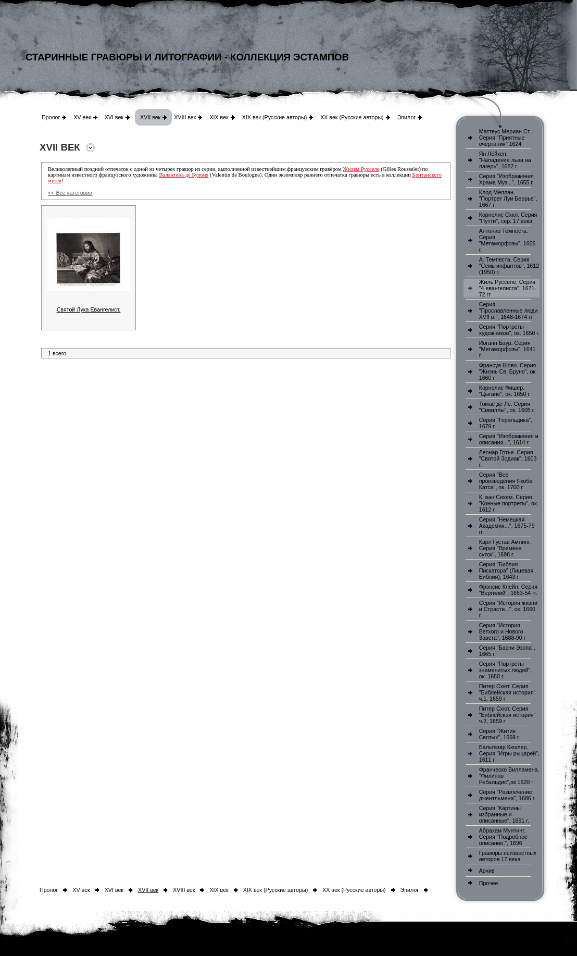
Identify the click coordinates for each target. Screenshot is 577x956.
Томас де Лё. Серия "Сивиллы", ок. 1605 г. (507, 407)
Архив (487, 870)
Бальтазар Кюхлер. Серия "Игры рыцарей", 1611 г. (509, 753)
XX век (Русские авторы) (351, 117)
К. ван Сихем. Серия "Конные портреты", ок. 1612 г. (508, 503)
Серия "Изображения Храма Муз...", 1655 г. (506, 179)
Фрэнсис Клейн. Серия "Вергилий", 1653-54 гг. (508, 589)
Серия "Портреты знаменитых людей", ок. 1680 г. (505, 670)
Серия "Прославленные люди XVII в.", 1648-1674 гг (508, 310)
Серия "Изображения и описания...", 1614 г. (508, 439)
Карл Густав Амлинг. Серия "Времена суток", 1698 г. (505, 548)
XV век (82, 117)
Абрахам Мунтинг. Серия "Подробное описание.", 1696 (503, 836)
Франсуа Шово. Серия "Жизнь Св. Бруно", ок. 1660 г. (508, 371)
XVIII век (185, 117)
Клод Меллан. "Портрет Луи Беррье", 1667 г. (508, 198)
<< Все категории (70, 193)
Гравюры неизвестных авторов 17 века (507, 856)
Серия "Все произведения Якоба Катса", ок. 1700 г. (506, 480)
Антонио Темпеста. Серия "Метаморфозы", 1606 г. (507, 240)
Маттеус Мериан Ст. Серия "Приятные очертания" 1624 (505, 137)
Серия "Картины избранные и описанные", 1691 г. (504, 814)
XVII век (150, 117)
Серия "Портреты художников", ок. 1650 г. (509, 330)
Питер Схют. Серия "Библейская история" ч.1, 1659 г (507, 692)
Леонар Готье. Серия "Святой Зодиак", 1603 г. (508, 458)
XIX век (218, 117)
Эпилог (406, 117)
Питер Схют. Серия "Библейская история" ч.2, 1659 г (507, 714)
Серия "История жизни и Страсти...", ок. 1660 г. (508, 609)
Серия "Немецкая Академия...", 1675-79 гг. (507, 525)
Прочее (488, 883)
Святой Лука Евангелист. (89, 309)
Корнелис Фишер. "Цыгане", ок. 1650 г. (505, 390)
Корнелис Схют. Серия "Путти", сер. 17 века (508, 218)
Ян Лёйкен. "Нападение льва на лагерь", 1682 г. (505, 160)
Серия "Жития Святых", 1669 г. (499, 734)
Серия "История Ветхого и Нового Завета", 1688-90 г (502, 631)
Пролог (51, 117)
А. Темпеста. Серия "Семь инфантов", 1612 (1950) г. (509, 265)
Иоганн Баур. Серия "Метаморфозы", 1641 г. (507, 349)
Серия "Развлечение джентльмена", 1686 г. (507, 795)
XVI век (114, 117)
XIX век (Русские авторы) (274, 117)
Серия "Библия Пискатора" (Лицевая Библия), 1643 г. (506, 570)
